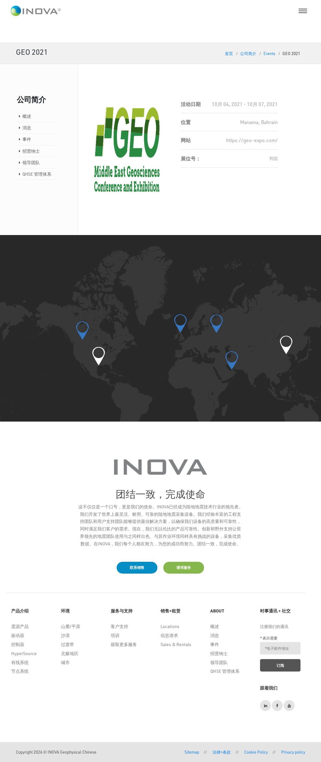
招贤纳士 (31, 151)
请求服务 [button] (183, 567)
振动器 (17, 635)
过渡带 (67, 644)
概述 (26, 116)
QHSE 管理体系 (36, 174)
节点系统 (20, 671)
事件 (26, 139)
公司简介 (248, 53)
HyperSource (24, 653)
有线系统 (20, 662)
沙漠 (65, 635)
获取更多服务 (124, 644)
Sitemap (191, 752)
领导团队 (31, 162)
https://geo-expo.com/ (252, 140)
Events (269, 53)
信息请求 (169, 635)
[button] (98, 356)
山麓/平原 (70, 626)
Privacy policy (293, 752)
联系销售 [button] (137, 567)
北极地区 (69, 653)
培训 (115, 635)
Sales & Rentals (175, 644)
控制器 (17, 644)
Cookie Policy (256, 752)
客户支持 (119, 626)
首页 (229, 53)
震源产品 (20, 626)
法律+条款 (221, 752)
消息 (26, 127)
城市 (65, 662)
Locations (169, 626)
